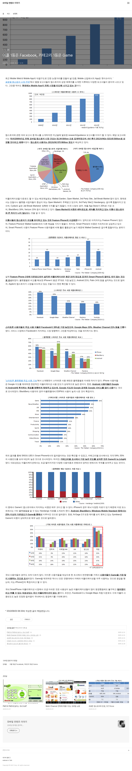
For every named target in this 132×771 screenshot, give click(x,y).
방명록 (15, 14)
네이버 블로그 (7, 758)
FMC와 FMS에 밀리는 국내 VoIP (18, 632)
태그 (8, 14)
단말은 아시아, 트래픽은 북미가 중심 (19, 641)
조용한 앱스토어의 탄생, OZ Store (18, 638)
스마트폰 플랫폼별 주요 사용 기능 (21, 381)
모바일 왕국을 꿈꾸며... (15, 725)
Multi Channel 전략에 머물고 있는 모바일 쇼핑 (23, 635)
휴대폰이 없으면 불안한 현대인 (17, 644)
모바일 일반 (10, 628)
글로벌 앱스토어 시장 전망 (17, 82)
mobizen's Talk (7, 760)
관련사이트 (6, 750)
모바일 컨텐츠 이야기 (11, 3)
